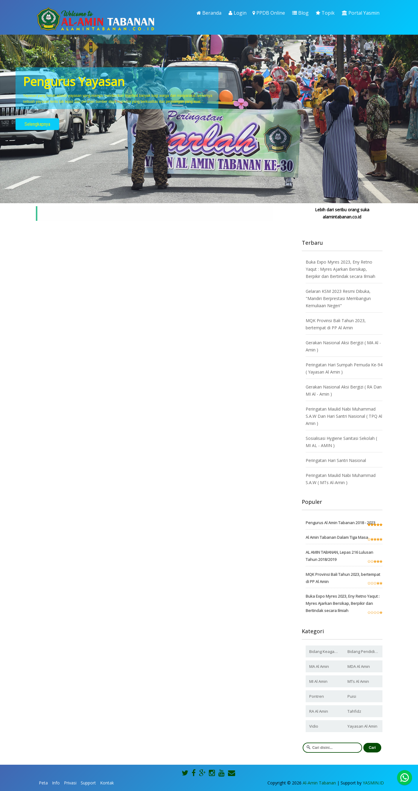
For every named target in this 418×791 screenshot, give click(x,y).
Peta (43, 783)
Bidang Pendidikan (364, 651)
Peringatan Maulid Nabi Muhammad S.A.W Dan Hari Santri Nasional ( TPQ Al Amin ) (344, 416)
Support (88, 783)
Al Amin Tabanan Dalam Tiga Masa (337, 537)
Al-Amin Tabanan (319, 783)
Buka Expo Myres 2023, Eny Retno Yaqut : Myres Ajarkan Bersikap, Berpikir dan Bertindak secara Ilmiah (340, 269)
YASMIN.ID (373, 783)
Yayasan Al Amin (362, 726)
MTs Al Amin (358, 681)
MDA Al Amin (358, 666)
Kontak (107, 783)
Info (56, 783)
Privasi (70, 783)
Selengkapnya (37, 124)
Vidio (313, 726)
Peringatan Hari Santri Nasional (336, 460)
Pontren (316, 696)
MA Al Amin (319, 666)
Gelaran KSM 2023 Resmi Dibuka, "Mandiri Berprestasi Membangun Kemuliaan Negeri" (338, 298)
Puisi (351, 696)
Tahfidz (354, 711)
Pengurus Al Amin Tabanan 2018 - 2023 (340, 522)
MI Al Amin (318, 681)
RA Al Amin (318, 711)
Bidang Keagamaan (326, 651)
